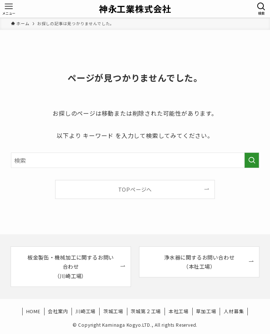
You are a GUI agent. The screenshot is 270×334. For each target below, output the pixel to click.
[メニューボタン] (9, 9)
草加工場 (206, 311)
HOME (33, 311)
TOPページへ (135, 189)
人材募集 (234, 311)
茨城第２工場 (146, 311)
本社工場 (179, 311)
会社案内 (58, 311)
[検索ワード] (135, 160)
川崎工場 (86, 311)
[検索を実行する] (251, 160)
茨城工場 (113, 311)
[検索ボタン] (261, 9)
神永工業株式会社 (135, 8)
